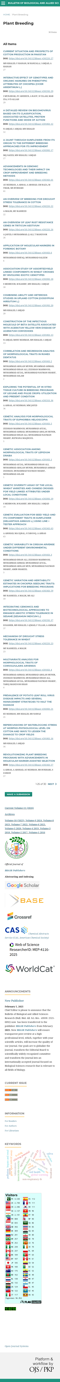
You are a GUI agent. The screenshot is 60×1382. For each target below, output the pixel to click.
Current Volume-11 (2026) (19, 807)
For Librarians (12, 1130)
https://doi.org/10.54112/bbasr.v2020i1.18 (31, 279)
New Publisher (14, 1000)
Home (6, 14)
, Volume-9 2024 (33, 820)
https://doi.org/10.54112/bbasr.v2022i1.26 (31, 229)
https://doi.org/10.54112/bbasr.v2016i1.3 (30, 554)
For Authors (11, 1125)
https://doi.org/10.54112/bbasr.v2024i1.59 (31, 590)
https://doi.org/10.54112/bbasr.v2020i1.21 (31, 708)
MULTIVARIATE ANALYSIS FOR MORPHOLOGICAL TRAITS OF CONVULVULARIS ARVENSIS (20, 662)
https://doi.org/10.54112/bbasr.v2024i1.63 (31, 528)
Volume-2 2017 (19, 832)
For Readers (11, 1121)
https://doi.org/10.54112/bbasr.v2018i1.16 (31, 738)
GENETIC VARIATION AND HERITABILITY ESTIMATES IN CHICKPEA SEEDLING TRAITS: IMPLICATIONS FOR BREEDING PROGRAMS (29, 583)
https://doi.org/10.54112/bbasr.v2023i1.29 (31, 91)
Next (51, 784)
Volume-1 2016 (37, 832)
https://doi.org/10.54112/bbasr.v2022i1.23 (31, 643)
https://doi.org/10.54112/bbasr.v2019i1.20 (31, 305)
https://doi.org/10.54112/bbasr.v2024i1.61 (31, 179)
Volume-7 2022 (19, 824)
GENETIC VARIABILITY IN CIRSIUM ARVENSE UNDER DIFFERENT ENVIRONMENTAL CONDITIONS (29, 547)
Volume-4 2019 (30, 828)
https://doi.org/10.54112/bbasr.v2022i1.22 (31, 206)
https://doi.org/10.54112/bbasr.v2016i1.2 (30, 361)
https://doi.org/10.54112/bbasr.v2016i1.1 (30, 459)
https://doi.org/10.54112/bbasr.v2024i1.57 (31, 764)
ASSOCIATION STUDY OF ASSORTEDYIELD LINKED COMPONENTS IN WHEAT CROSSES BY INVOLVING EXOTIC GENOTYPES (28, 272)
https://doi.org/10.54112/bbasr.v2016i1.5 (30, 423)
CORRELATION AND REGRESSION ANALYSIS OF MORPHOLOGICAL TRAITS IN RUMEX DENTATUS (28, 354)
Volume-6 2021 (37, 824)
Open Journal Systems (16, 1346)
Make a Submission (18, 794)
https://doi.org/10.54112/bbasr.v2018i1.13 (31, 334)
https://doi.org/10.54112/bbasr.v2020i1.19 (31, 498)
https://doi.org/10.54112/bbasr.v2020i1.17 (31, 150)
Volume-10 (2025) (14, 820)
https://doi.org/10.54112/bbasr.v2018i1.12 (31, 123)
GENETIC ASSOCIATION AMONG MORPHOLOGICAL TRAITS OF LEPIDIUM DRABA (26, 452)
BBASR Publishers (15, 870)
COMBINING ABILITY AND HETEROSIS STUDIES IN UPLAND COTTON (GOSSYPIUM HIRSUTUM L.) (28, 298)
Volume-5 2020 (13, 828)
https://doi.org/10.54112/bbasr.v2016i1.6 (30, 252)
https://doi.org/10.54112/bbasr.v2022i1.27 (31, 58)
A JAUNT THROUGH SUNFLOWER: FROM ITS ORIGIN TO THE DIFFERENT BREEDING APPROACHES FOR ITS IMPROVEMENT (29, 143)
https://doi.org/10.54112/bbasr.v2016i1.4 (30, 669)
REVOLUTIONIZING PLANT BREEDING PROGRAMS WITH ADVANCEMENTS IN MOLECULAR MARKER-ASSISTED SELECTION (29, 757)
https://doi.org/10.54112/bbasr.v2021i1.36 (31, 400)
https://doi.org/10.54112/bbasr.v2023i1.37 (31, 620)
